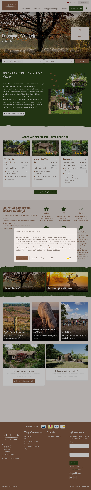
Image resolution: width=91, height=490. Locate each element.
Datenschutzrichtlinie (42, 248)
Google (51, 248)
